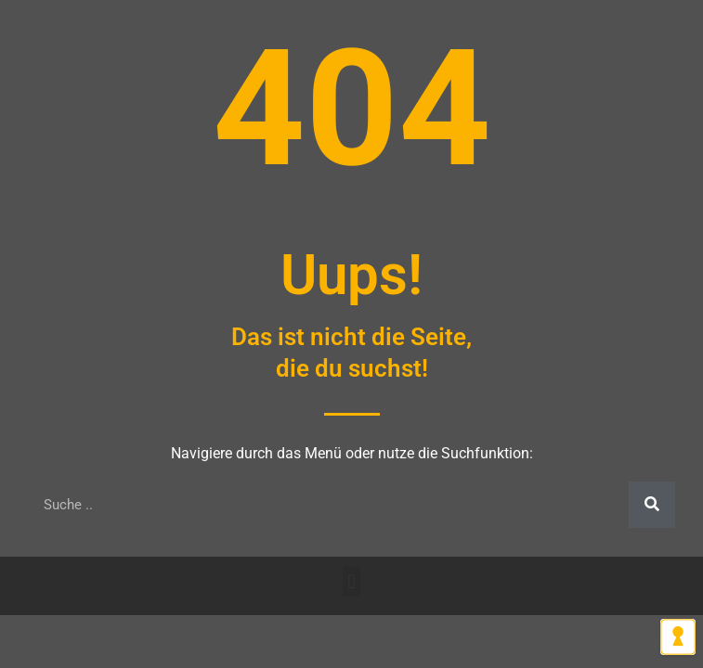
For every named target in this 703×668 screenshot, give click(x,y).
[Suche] (652, 505)
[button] (351, 581)
